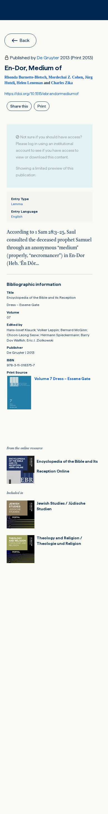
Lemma (17, 204)
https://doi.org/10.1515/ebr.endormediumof (41, 93)
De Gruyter (48, 57)
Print (41, 106)
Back (20, 40)
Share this (19, 106)
